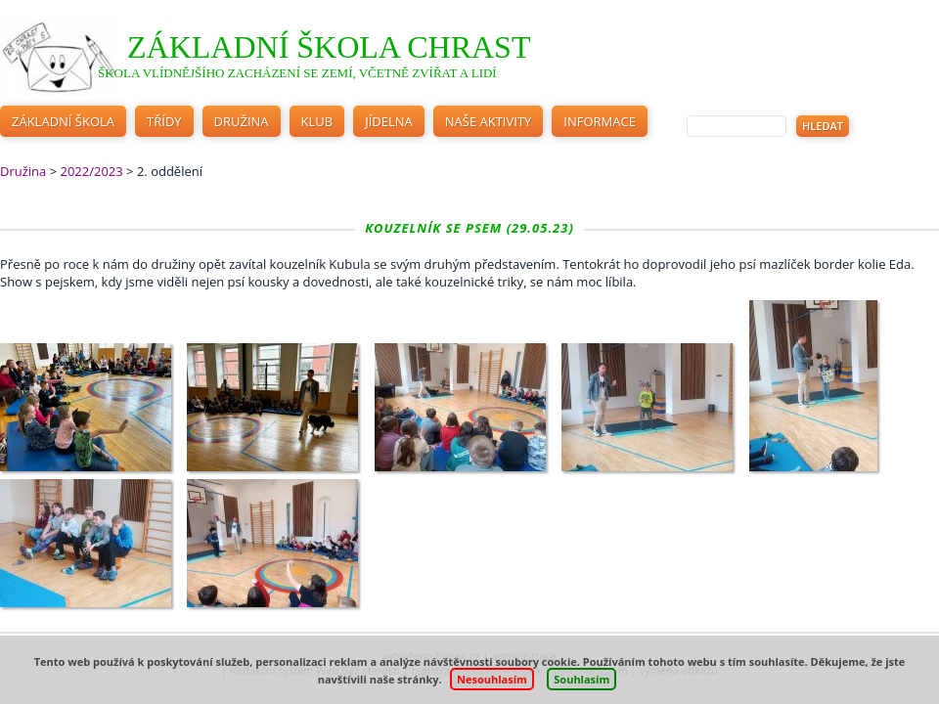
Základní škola (63, 121)
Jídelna (389, 121)
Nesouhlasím (492, 679)
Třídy (164, 121)
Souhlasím (581, 679)
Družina (241, 121)
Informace (599, 121)
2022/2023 (91, 171)
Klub (317, 121)
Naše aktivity (488, 121)
